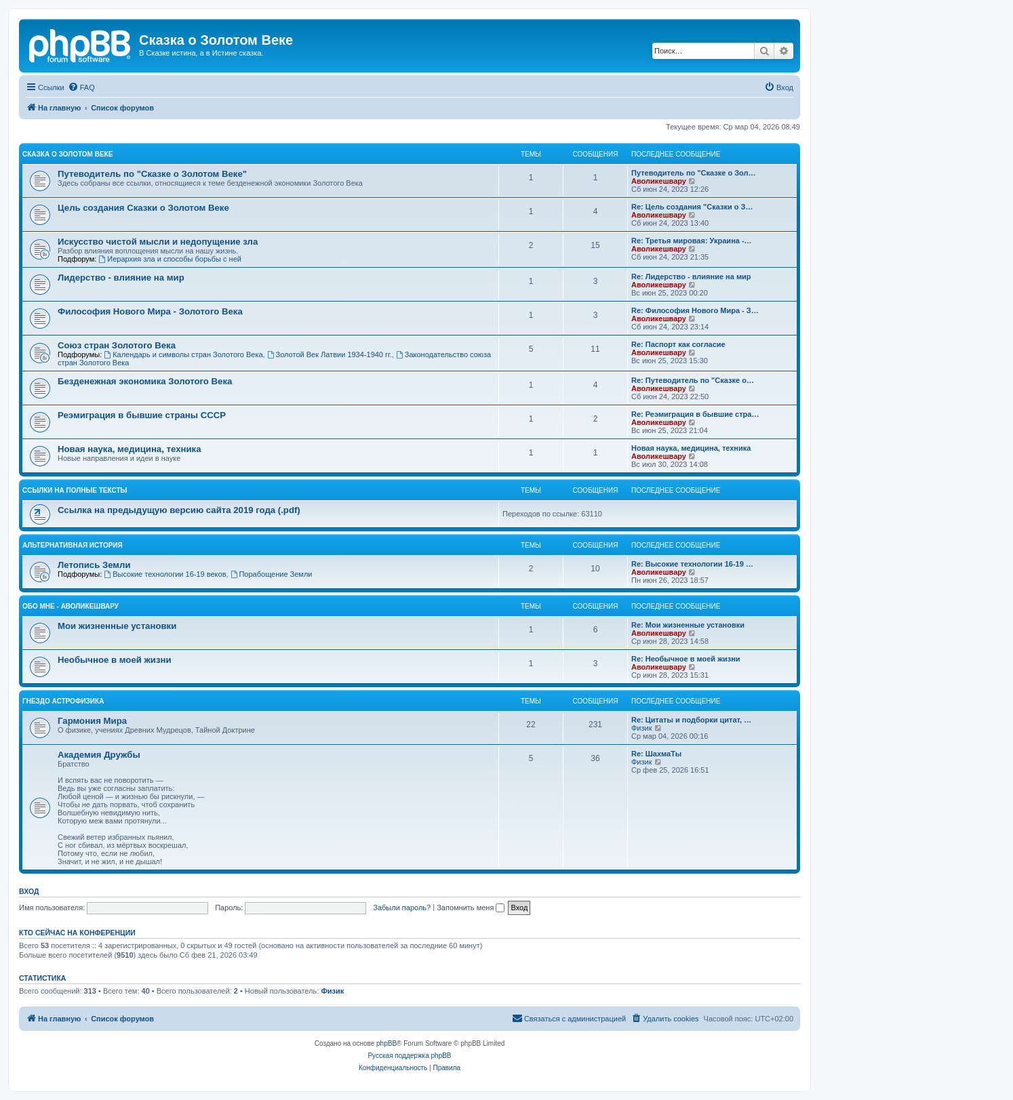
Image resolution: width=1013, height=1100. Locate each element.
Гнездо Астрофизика (63, 701)
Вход (29, 891)
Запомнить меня (470, 907)
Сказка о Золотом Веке (67, 154)
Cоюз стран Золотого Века (117, 345)
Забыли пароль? (402, 907)
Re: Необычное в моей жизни (685, 659)
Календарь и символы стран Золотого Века (183, 354)
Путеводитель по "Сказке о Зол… (693, 173)
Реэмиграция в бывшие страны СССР (142, 415)
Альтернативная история (72, 545)
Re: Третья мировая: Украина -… (691, 241)
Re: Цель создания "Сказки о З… (692, 207)
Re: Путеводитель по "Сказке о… (692, 380)
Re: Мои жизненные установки (687, 625)
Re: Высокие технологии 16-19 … (692, 564)
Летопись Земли (94, 565)
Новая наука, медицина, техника (129, 449)
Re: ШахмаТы (656, 754)
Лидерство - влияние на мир (121, 277)
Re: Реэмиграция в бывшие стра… (695, 414)
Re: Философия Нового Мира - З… (695, 310)
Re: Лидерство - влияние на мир (691, 276)
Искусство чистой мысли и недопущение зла (158, 242)
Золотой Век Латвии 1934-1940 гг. (329, 354)
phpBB (386, 1043)
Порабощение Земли (272, 574)
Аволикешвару (658, 181)
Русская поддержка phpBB (409, 1055)
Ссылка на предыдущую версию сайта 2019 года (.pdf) (179, 510)
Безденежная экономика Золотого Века (145, 381)
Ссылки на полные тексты (74, 490)
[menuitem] (81, 87)
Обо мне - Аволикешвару (70, 606)
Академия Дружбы (99, 755)
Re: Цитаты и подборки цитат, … (691, 720)
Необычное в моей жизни (115, 660)
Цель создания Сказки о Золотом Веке (143, 208)
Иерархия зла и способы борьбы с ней (169, 259)
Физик (641, 728)
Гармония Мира (92, 721)
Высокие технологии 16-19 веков (165, 574)
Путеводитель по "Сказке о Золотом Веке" (152, 174)
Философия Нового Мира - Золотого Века (150, 311)
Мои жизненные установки (117, 626)
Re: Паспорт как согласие (678, 344)
